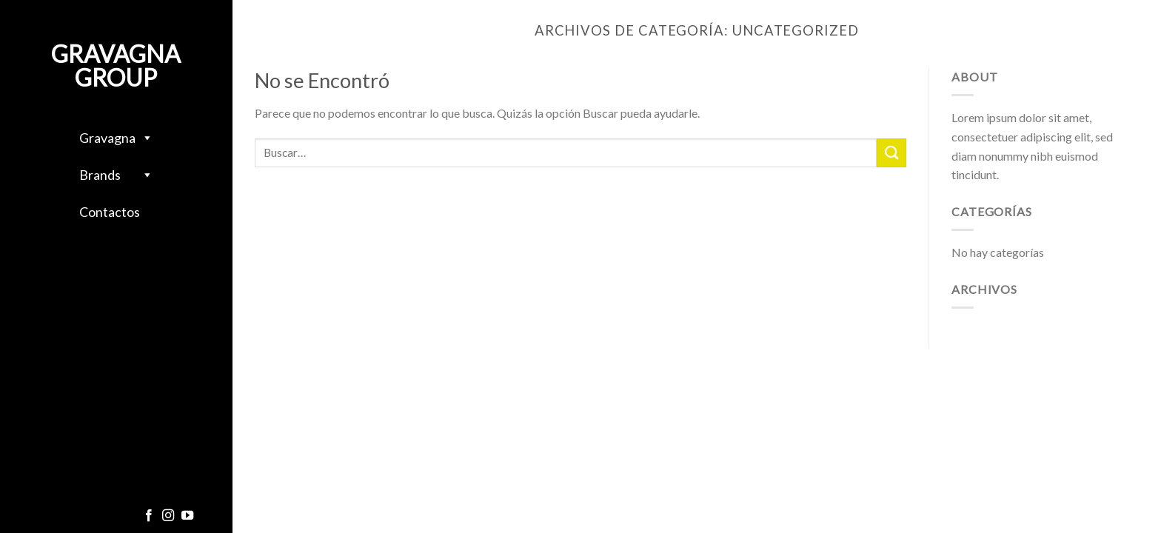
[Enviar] (891, 152)
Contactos (109, 212)
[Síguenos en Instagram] (168, 516)
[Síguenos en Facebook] (149, 516)
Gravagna (116, 137)
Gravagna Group (116, 66)
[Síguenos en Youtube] (187, 516)
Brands (116, 174)
